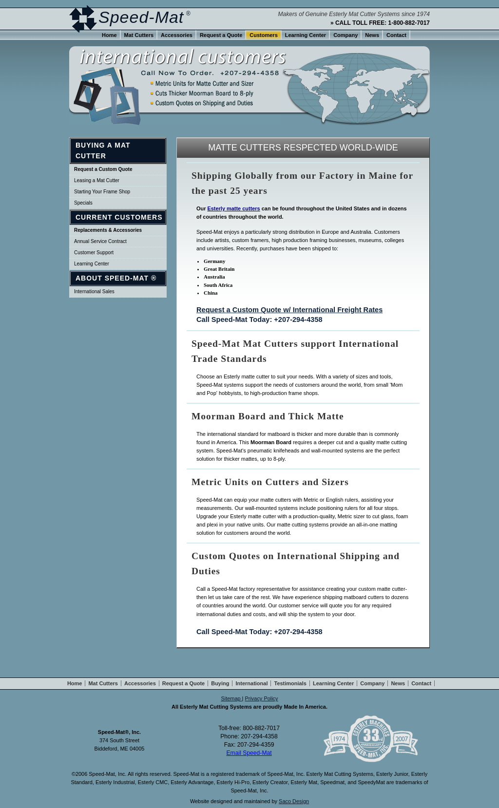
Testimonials (290, 683)
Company (345, 35)
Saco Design (294, 801)
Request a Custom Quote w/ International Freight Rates (289, 310)
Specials (83, 203)
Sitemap (231, 698)
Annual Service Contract (100, 241)
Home (109, 35)
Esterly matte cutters (233, 208)
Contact (396, 35)
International (251, 683)
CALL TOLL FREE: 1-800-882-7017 (382, 22)
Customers (263, 35)
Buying (220, 683)
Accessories (176, 35)
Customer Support (94, 252)
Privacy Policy (261, 698)
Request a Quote (221, 35)
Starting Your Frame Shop (102, 191)
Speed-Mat (141, 17)
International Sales (94, 291)
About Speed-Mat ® (116, 278)
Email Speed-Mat (248, 753)
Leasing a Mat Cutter (96, 180)
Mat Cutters (139, 35)
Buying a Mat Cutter (103, 150)
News (372, 35)
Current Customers (119, 217)
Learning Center (91, 263)
